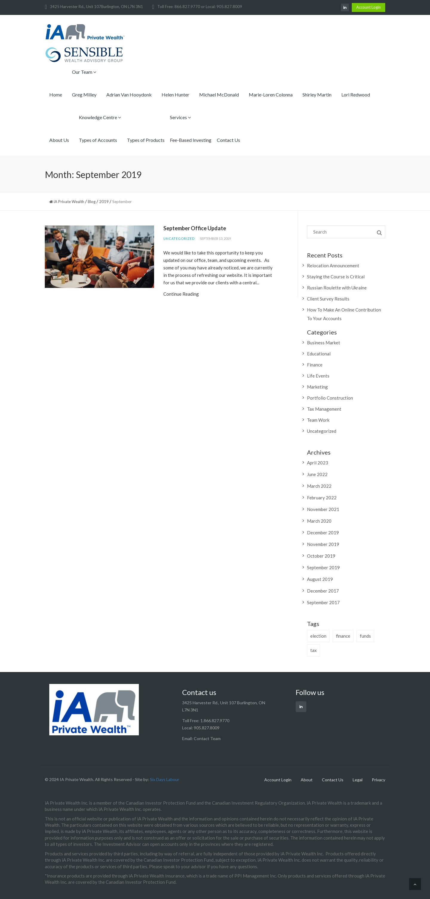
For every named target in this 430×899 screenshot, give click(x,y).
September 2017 (323, 602)
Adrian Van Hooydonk (129, 94)
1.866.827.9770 (214, 720)
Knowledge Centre (100, 117)
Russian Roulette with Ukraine (337, 287)
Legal (358, 779)
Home (55, 94)
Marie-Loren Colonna (271, 94)
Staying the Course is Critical (336, 276)
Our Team (84, 72)
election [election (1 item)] (318, 636)
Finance (314, 364)
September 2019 (323, 567)
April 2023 (317, 462)
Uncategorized (179, 238)
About (307, 779)
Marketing (317, 386)
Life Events (318, 375)
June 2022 (317, 474)
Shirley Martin (316, 94)
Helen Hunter (175, 94)
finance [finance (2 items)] (343, 636)
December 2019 (323, 532)
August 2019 (320, 579)
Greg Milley (84, 94)
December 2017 (323, 590)
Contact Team (207, 738)
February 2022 (322, 497)
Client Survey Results (328, 298)
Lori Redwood (355, 94)
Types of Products (146, 140)
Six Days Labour (164, 779)
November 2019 (323, 544)
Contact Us (228, 140)
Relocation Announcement (333, 265)
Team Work (318, 420)
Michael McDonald (219, 94)
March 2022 (319, 486)
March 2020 (319, 521)
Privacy (378, 779)
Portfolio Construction (330, 398)
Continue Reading (181, 294)
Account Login (368, 7)
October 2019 (321, 556)
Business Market (323, 342)
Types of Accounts (98, 140)
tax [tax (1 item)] (313, 650)
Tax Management (324, 409)
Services (180, 117)
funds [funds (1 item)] (365, 636)
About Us (59, 140)
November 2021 (323, 509)
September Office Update (194, 228)
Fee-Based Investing (190, 140)
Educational (319, 353)
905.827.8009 (206, 727)
